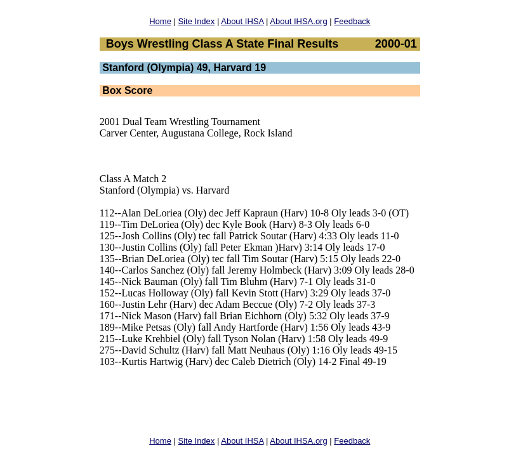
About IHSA (242, 21)
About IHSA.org (298, 21)
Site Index (196, 21)
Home (160, 21)
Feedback (352, 21)
